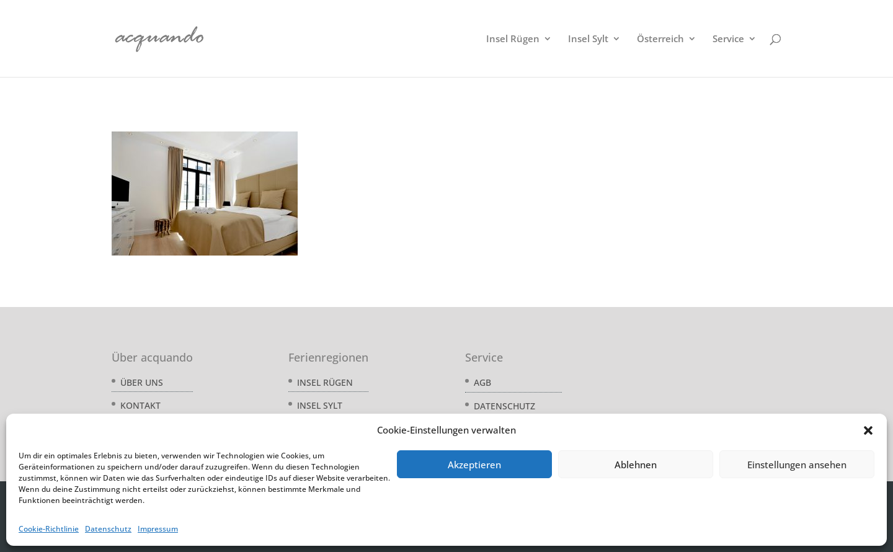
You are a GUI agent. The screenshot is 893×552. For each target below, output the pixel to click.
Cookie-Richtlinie (49, 528)
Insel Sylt (588, 39)
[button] (868, 430)
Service (728, 39)
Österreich (660, 39)
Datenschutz (108, 528)
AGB (482, 382)
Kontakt (140, 405)
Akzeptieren (474, 464)
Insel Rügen (513, 39)
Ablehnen (636, 464)
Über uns (141, 382)
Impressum (158, 528)
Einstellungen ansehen (796, 464)
